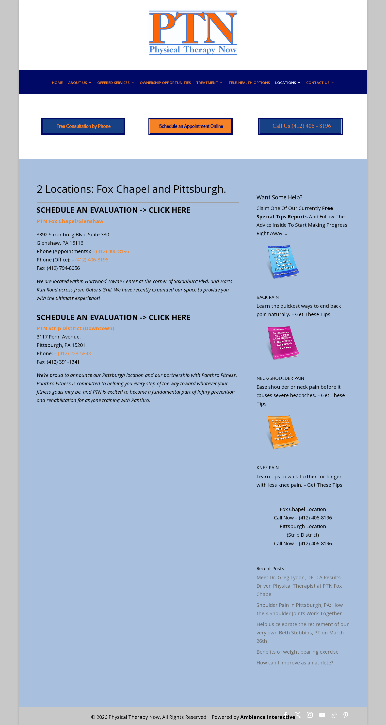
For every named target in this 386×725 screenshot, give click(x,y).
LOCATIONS (285, 82)
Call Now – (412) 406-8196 (303, 517)
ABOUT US (77, 82)
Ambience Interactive (267, 717)
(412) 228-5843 (74, 353)
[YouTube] (322, 715)
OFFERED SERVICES (113, 82)
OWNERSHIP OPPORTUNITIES (165, 82)
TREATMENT (207, 82)
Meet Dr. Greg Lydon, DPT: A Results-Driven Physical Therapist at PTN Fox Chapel (299, 585)
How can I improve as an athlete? (295, 662)
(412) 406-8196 (112, 251)
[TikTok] (334, 715)
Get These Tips (312, 314)
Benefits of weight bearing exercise (297, 651)
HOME (57, 82)
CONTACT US (317, 82)
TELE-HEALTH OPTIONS (249, 82)
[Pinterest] (346, 715)
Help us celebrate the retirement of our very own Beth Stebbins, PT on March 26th (303, 632)
